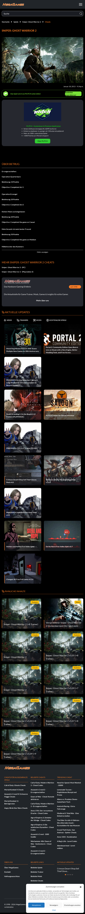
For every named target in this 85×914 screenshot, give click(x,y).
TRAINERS (22, 320)
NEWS (8, 320)
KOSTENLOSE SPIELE (56, 320)
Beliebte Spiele (36, 867)
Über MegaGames (11, 867)
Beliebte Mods (36, 876)
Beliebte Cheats (37, 881)
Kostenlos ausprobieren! (70, 93)
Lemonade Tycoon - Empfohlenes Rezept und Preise (67, 792)
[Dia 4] (70, 874)
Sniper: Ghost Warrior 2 (31, 22)
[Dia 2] (67, 874)
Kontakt (7, 872)
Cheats (47, 22)
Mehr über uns (42, 300)
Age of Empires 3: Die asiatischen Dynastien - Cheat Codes (42, 827)
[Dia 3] (68, 874)
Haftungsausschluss (12, 876)
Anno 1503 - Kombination (67, 837)
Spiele (16, 22)
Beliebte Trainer (37, 872)
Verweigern (54, 905)
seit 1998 (73, 287)
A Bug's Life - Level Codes (67, 841)
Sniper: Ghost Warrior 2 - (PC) (13, 267)
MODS (37, 320)
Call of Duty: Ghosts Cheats (15, 785)
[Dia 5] (72, 874)
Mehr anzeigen (42, 252)
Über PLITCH (42, 141)
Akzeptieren (36, 905)
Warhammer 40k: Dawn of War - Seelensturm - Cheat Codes (41, 843)
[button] (81, 887)
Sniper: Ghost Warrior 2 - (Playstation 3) (17, 272)
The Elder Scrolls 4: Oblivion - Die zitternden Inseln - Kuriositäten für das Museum (68, 822)
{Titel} (54, 910)
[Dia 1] (65, 874)
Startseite (6, 22)
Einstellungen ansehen (72, 905)
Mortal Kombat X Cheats (14, 790)
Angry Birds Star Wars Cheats (15, 808)
